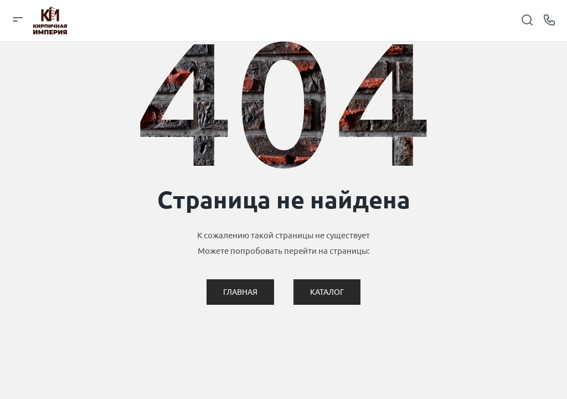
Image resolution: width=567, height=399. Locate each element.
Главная (240, 292)
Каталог (327, 292)
